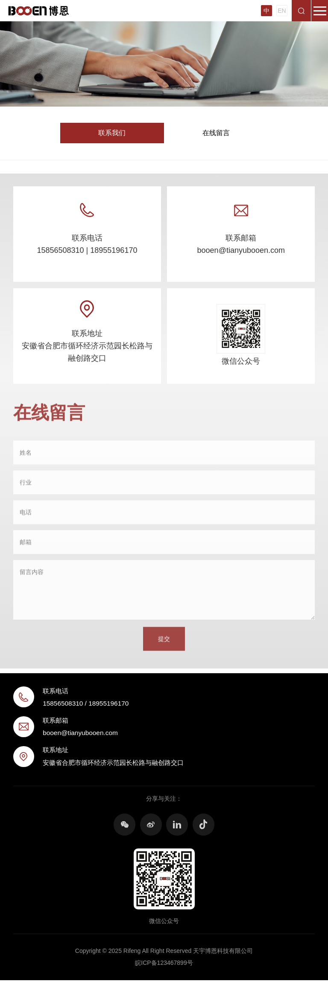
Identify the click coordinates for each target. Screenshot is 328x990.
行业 (26, 486)
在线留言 (216, 132)
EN (282, 10)
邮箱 (26, 545)
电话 (26, 515)
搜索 (301, 10)
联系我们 (112, 132)
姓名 (26, 456)
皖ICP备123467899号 (164, 962)
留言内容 (32, 576)
